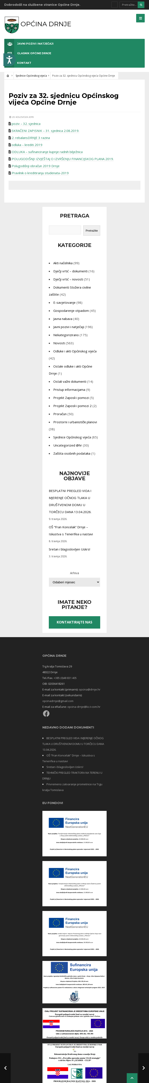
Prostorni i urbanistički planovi (75, 422)
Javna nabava (62, 319)
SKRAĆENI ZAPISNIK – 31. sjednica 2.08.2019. (45, 130)
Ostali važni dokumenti (69, 381)
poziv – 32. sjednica (26, 123)
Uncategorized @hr (67, 445)
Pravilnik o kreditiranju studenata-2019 (40, 173)
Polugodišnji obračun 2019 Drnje (36, 166)
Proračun (60, 414)
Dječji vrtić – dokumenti (70, 271)
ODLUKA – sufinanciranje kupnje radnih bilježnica (47, 152)
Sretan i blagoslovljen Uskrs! (69, 549)
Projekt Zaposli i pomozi (71, 398)
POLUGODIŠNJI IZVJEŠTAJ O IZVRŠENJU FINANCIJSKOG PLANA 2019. (63, 159)
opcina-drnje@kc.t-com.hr (83, 707)
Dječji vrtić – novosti (68, 279)
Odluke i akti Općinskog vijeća (75, 351)
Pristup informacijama (69, 389)
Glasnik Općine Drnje (27, 53)
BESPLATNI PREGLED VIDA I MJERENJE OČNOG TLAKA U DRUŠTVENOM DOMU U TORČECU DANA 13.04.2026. (73, 744)
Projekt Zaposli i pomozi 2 (72, 406)
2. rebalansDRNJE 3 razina (31, 138)
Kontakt (17, 63)
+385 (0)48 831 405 (65, 678)
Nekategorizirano (66, 335)
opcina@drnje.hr (89, 689)
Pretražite (92, 230)
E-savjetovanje (64, 302)
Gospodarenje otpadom (71, 310)
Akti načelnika (63, 263)
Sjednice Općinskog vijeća (31, 75)
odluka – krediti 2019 (27, 145)
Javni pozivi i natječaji (29, 43)
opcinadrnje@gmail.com (57, 701)
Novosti (59, 343)
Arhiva (74, 573)
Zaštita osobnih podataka (71, 453)
